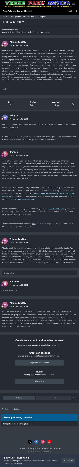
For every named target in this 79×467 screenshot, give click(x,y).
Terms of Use (9, 461)
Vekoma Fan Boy (11, 29)
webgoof (13, 115)
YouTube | (35, 17)
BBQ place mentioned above (24, 199)
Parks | (13, 17)
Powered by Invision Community (39, 452)
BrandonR (14, 152)
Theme (21, 448)
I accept (68, 460)
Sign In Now (39, 381)
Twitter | (19, 17)
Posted (18, 45)
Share (19, 398)
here (33, 224)
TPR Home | (6, 17)
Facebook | (26, 17)
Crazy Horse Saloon (55, 209)
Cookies (57, 448)
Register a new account (39, 363)
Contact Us (47, 448)
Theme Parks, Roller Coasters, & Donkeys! (33, 32)
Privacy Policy (34, 448)
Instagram (42, 17)
